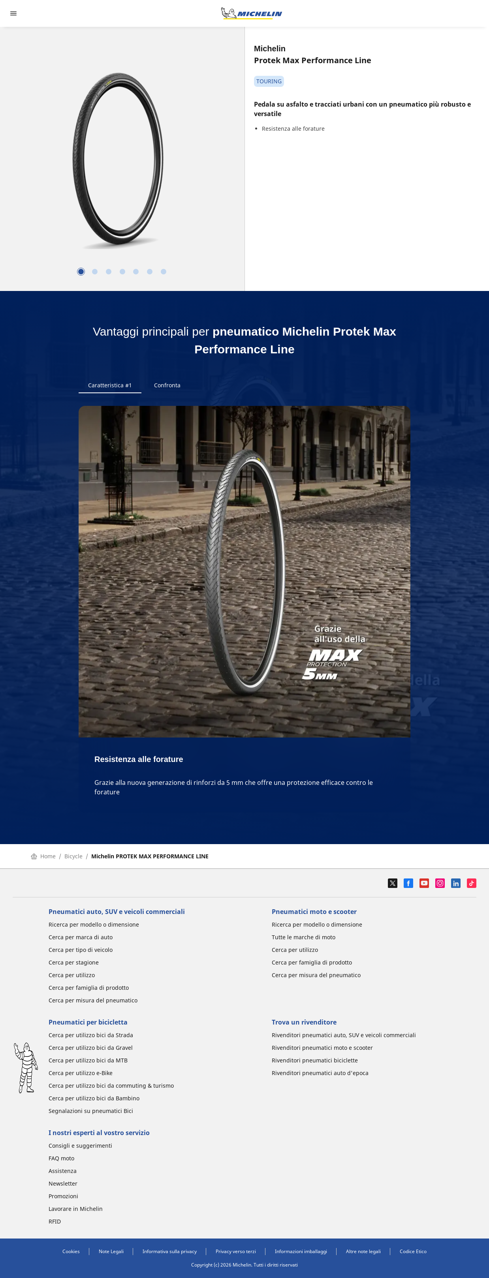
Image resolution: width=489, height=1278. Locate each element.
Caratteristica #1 (110, 385)
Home (43, 856)
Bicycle (73, 856)
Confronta (167, 385)
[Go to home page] (251, 13)
